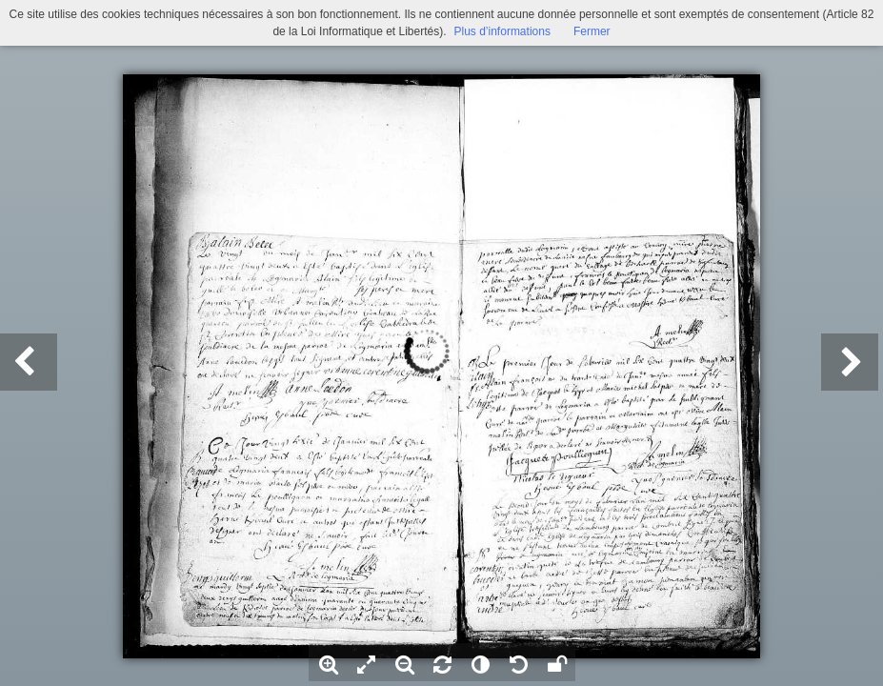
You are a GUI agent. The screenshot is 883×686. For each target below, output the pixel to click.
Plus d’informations (502, 31)
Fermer (592, 31)
